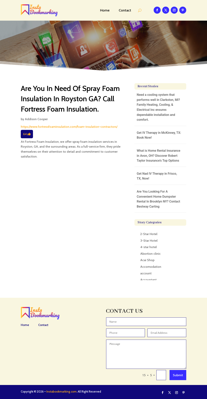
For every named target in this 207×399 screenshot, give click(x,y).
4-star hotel (148, 247)
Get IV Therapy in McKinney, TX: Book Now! (159, 135)
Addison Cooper (36, 119)
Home (105, 10)
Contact (125, 10)
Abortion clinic (150, 253)
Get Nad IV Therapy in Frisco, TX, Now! (157, 176)
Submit (178, 375)
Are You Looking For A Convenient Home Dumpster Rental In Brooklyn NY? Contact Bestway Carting (158, 199)
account (146, 273)
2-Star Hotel (148, 234)
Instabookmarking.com (61, 391)
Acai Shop (147, 260)
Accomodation (150, 267)
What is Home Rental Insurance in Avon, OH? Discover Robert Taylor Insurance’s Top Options (158, 155)
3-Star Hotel (149, 240)
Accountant (148, 280)
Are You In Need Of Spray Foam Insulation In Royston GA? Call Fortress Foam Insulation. (70, 99)
